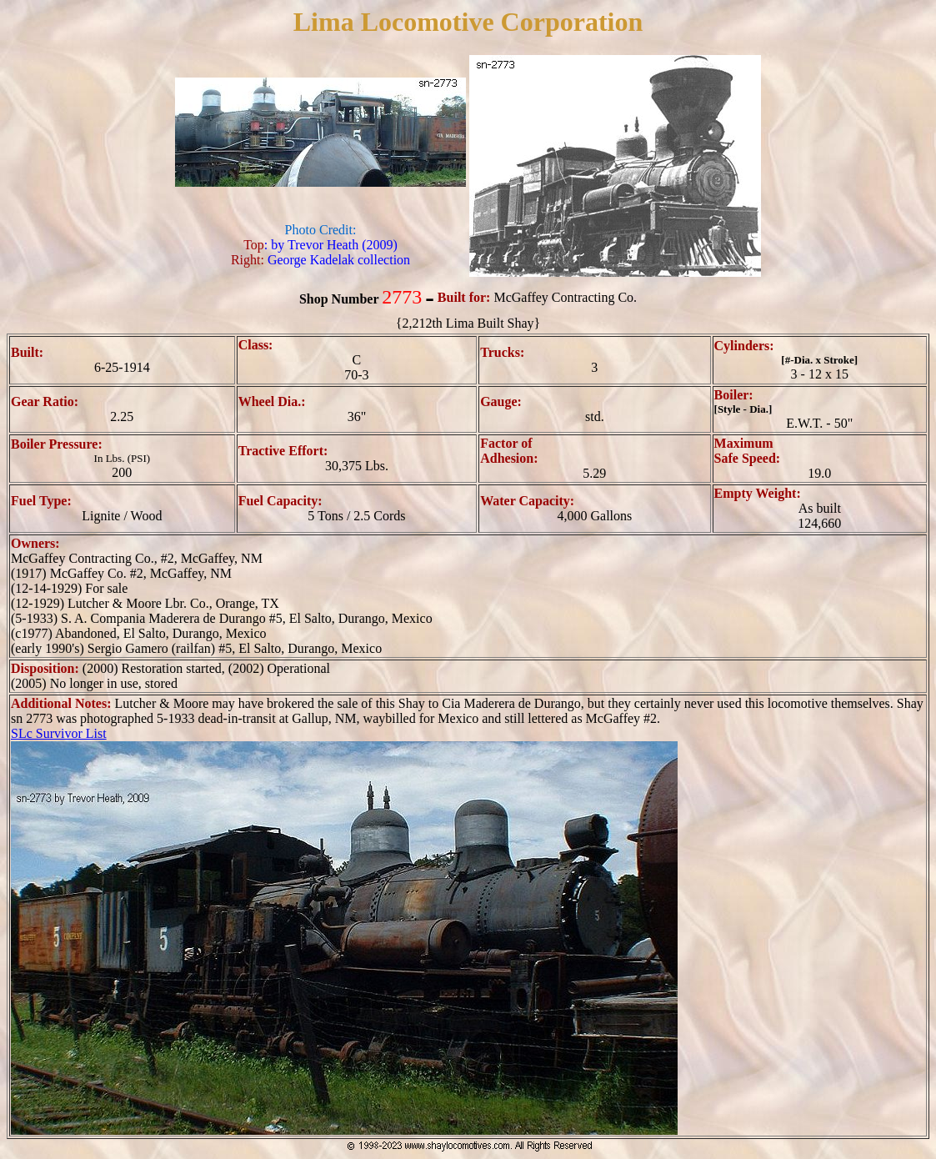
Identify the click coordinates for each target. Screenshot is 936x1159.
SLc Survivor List (59, 733)
